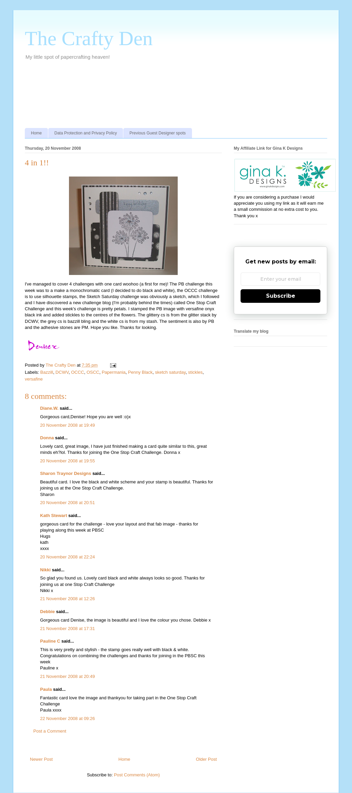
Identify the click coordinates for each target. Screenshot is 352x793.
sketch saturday (170, 372)
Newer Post (41, 759)
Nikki (45, 569)
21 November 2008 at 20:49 (67, 676)
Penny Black (140, 372)
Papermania (113, 372)
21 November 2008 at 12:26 (67, 598)
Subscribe (280, 296)
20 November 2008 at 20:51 (67, 502)
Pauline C (50, 641)
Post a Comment (49, 731)
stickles (195, 372)
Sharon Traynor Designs (65, 473)
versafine (34, 379)
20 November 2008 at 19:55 (67, 460)
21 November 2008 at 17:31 (67, 628)
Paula (46, 689)
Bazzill (46, 372)
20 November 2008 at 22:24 (67, 556)
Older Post (206, 759)
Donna (47, 437)
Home (36, 133)
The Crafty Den (89, 38)
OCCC (77, 372)
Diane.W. (49, 408)
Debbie (47, 611)
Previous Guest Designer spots (157, 133)
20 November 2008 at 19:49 (67, 425)
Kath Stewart (53, 515)
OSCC (93, 372)
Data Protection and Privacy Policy (85, 133)
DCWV (62, 372)
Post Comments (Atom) (137, 774)
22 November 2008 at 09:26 (67, 718)
